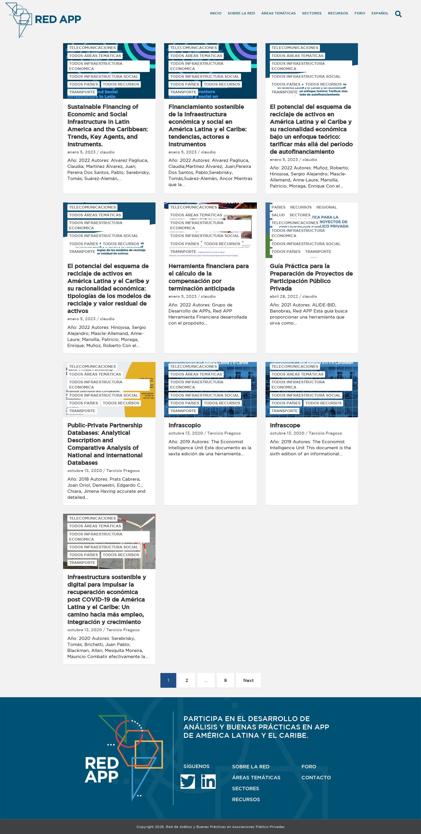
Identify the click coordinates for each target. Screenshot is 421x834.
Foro (359, 13)
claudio (107, 152)
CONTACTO (316, 777)
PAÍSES (278, 207)
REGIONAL (326, 207)
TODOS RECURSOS (121, 84)
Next (248, 680)
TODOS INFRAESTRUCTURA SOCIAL (103, 76)
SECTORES (300, 215)
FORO (308, 766)
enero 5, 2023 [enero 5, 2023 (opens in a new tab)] (81, 152)
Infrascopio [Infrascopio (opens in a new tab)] (184, 425)
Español (379, 13)
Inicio (215, 13)
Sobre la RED (241, 13)
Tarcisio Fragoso (123, 470)
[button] (398, 13)
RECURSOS (301, 207)
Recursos (338, 13)
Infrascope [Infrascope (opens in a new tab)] (285, 425)
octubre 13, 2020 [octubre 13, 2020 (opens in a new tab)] (84, 470)
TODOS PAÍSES (83, 84)
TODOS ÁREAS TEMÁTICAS (95, 56)
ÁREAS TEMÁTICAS (256, 777)
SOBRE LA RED (251, 766)
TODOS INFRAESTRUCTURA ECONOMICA (95, 66)
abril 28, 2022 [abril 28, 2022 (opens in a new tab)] (284, 296)
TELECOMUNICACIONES (92, 48)
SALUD (278, 215)
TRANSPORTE (82, 92)
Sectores (312, 13)
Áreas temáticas (278, 13)
